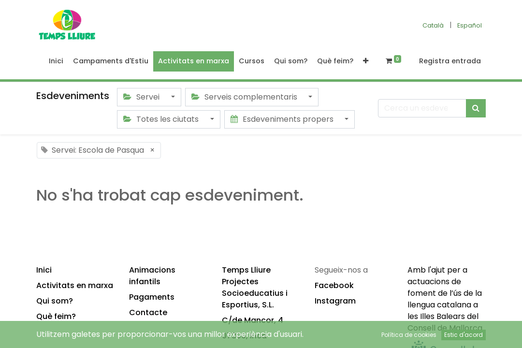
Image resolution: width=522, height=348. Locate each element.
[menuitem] (56, 61)
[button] (365, 61)
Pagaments (151, 297)
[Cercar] (476, 108)
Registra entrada (450, 61)
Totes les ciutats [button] (162, 119)
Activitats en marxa (74, 285)
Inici (44, 270)
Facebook (334, 285)
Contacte (148, 312)
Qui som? (54, 300)
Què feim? (56, 316)
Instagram (335, 300)
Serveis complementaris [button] (245, 96)
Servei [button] (142, 96)
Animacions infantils (152, 275)
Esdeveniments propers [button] (283, 119)
